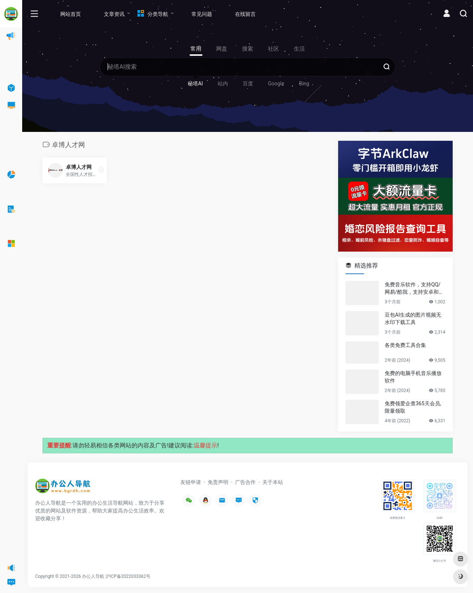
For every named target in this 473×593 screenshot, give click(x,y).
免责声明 (218, 482)
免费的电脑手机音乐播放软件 (413, 377)
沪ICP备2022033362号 (127, 576)
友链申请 (190, 482)
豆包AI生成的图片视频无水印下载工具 (413, 318)
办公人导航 (93, 576)
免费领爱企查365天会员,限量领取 (413, 407)
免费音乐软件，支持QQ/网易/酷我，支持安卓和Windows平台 (415, 289)
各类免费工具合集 (405, 345)
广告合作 (245, 482)
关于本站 (272, 482)
